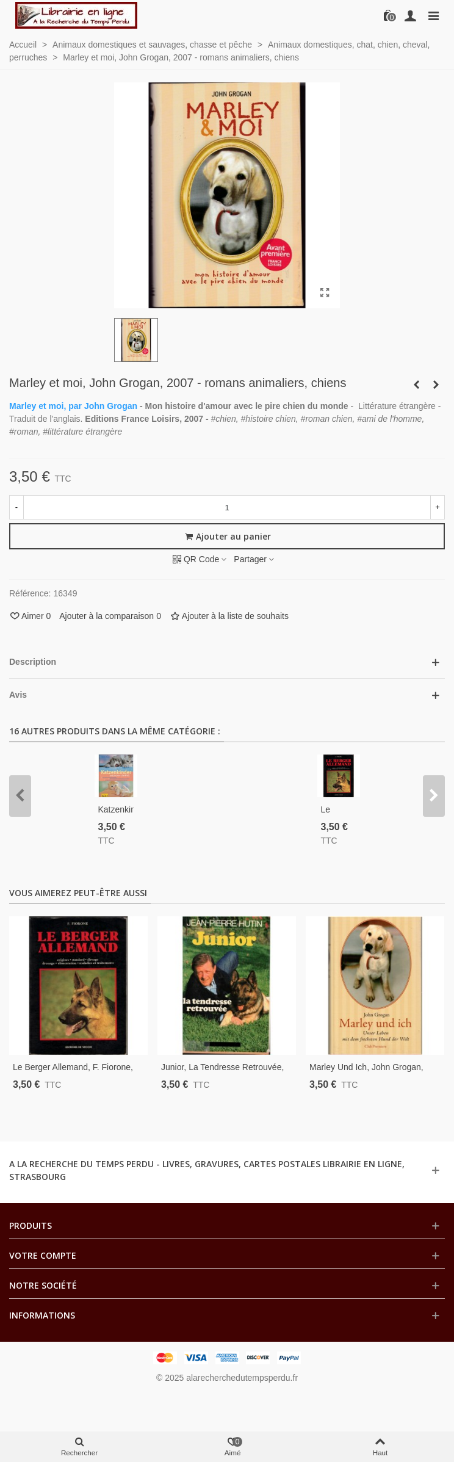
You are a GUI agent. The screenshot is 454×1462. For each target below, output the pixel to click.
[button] (20, 796)
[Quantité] (227, 507)
